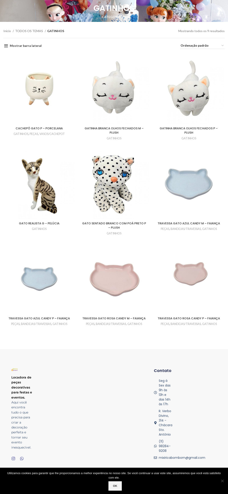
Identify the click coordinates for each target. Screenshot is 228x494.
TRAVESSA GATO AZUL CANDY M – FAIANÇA (189, 226)
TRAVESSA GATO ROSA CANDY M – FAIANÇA (114, 322)
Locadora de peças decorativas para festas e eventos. (21, 392)
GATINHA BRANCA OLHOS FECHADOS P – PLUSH (189, 130)
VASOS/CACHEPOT (52, 134)
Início (7, 31)
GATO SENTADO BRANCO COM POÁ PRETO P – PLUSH (114, 226)
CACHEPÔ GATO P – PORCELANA (38, 128)
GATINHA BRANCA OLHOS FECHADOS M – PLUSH (114, 130)
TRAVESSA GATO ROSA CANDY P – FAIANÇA (189, 322)
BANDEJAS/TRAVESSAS (186, 234)
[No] (222, 481)
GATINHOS (19, 134)
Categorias (112, 17)
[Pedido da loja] (202, 46)
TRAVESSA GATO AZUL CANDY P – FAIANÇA (39, 322)
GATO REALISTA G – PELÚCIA (39, 224)
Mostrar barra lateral (26, 46)
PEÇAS (33, 134)
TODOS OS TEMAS (29, 31)
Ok (115, 486)
